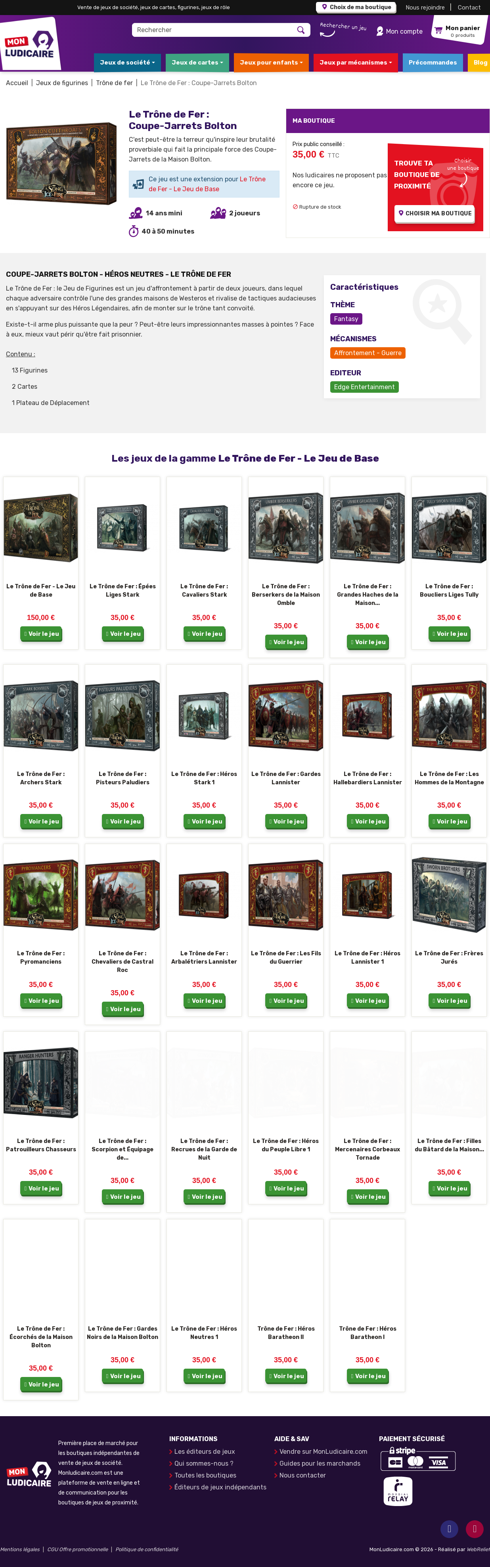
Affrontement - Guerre (368, 353)
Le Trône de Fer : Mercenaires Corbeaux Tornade (367, 1149)
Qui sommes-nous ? (204, 1463)
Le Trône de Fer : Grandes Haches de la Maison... (367, 595)
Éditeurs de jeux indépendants (220, 1487)
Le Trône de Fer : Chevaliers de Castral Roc (122, 962)
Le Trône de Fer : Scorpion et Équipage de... (122, 1149)
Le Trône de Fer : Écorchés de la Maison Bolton (41, 1337)
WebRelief (478, 1549)
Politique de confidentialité (146, 1549)
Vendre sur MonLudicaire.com (323, 1451)
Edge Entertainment (364, 387)
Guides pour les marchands (319, 1463)
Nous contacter (302, 1475)
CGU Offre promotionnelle (77, 1549)
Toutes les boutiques (205, 1475)
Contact (469, 7)
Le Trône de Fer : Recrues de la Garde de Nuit (204, 1149)
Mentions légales (20, 1549)
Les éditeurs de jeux (204, 1451)
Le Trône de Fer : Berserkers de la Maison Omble (286, 595)
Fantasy (346, 319)
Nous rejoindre (425, 7)
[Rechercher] (212, 30)
